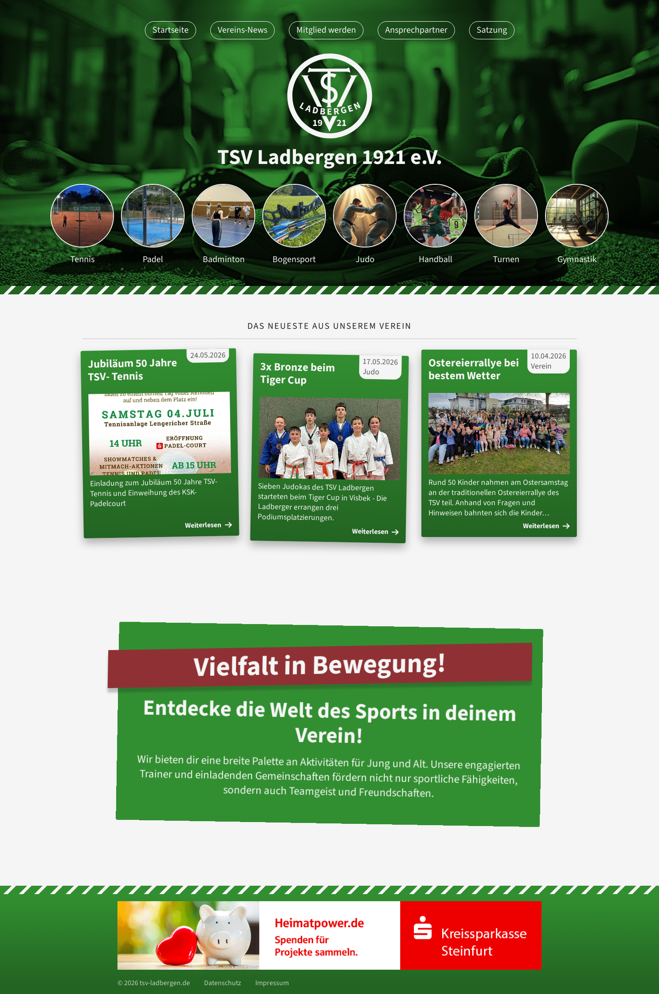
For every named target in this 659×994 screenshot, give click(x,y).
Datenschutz (222, 983)
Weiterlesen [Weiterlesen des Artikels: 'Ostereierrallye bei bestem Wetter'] (546, 526)
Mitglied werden (326, 30)
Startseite (170, 30)
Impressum (272, 983)
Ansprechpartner (416, 30)
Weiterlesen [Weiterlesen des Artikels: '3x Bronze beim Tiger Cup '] (375, 531)
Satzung (492, 30)
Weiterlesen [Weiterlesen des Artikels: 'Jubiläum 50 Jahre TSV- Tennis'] (208, 525)
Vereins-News (242, 30)
